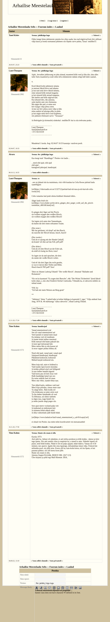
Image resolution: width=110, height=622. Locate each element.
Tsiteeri (96, 35)
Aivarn (12, 154)
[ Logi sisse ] (52, 21)
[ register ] (64, 21)
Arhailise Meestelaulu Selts (39, 5)
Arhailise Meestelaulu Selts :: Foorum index (30, 27)
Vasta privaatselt (55, 65)
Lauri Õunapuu (15, 71)
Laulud (59, 27)
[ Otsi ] (42, 21)
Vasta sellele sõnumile (40, 65)
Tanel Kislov (14, 35)
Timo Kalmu (14, 326)
